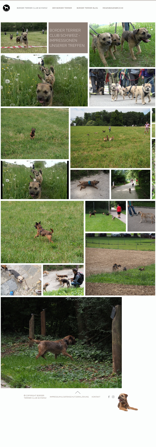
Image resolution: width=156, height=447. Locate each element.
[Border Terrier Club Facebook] (108, 396)
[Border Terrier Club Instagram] (113, 396)
